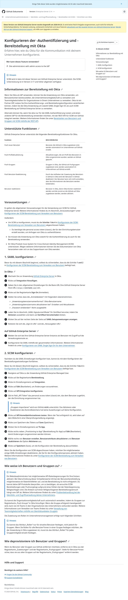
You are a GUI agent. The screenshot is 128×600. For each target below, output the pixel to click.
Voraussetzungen (17, 202)
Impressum (25, 592)
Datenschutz (44, 592)
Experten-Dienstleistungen (73, 592)
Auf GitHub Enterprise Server (21, 331)
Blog (87, 592)
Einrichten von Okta (84, 17)
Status (53, 592)
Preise (59, 592)
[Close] (121, 3)
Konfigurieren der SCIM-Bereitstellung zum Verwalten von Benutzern (33, 213)
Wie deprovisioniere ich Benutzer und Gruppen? (37, 541)
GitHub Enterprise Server (43, 276)
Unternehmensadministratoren (16, 17)
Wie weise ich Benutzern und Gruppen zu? (33, 466)
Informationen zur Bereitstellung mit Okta (33, 89)
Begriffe (35, 592)
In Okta (9, 271)
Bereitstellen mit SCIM (67, 17)
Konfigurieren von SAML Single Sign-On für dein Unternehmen (48, 345)
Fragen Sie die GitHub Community (18, 574)
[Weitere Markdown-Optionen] (117, 42)
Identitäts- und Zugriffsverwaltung (43, 17)
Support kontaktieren (13, 578)
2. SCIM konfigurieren (20, 353)
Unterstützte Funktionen (22, 128)
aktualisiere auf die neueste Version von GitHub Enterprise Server (91, 27)
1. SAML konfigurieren (20, 257)
